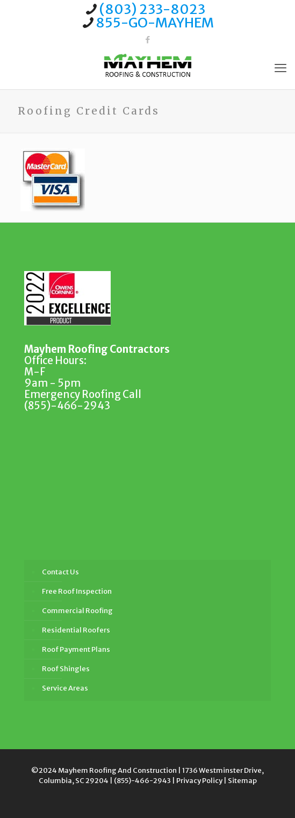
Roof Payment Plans (76, 649)
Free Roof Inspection (77, 591)
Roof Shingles (66, 668)
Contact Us (60, 572)
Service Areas (65, 688)
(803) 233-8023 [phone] (152, 9)
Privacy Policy (199, 780)
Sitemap (242, 780)
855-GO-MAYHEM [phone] (155, 22)
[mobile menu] (280, 68)
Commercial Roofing (77, 610)
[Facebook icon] (147, 39)
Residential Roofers (76, 630)
